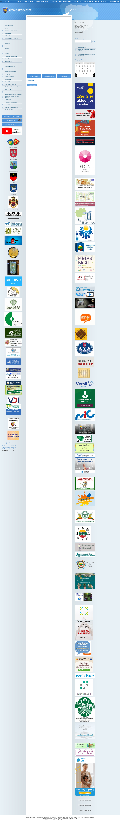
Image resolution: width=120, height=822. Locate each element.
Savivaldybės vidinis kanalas (11, 107)
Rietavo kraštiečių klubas (10, 71)
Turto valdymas (8, 61)
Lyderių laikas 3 (8, 99)
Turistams (64, 76)
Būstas (6, 91)
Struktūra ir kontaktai (25, 1)
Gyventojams (34, 76)
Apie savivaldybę (9, 25)
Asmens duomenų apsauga (11, 102)
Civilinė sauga (8, 79)
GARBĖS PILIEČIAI (100, 1)
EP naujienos (8, 69)
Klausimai (7, 43)
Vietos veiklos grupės (9, 51)
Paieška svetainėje (79, 38)
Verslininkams (49, 76)
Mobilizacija (8, 89)
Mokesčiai (7, 81)
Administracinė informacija (61, 1)
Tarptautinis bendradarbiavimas (12, 46)
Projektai (7, 53)
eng (1, 1)
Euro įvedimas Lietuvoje (10, 84)
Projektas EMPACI (9, 109)
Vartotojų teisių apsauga (10, 104)
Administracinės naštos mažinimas (12, 86)
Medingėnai (13, 194)
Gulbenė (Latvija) (13, 159)
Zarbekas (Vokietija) (13, 147)
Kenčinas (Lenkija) (13, 171)
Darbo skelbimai (82, 47)
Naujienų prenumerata (10, 66)
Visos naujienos (32, 85)
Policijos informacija (9, 76)
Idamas (62, 819)
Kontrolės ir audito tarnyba (11, 30)
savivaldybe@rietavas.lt (83, 28)
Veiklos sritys (88, 1)
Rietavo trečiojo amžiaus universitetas (13, 94)
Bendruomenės (114, 1)
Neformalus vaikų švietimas (11, 56)
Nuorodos (7, 48)
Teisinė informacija (42, 1)
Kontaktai (7, 63)
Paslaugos (77, 1)
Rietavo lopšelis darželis (13, 218)
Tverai (13, 182)
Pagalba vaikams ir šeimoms (11, 38)
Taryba (6, 28)
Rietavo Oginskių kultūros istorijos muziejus (13, 209)
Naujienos (7, 40)
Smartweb (72, 819)
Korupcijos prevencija (10, 58)
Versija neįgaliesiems (9, 74)
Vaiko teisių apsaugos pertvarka (12, 35)
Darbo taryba (8, 33)
